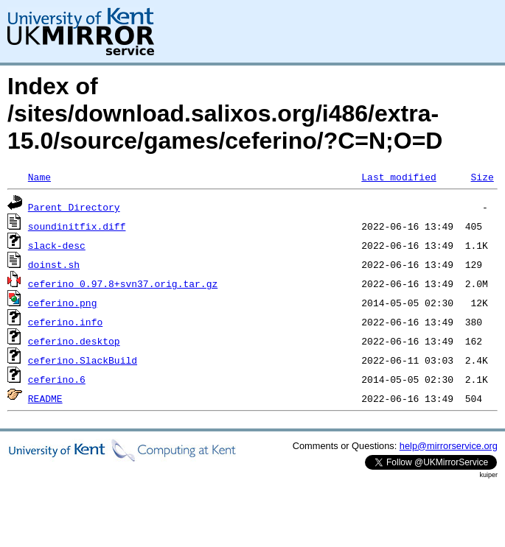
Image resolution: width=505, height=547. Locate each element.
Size (481, 176)
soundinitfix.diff (77, 226)
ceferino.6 (57, 379)
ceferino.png (62, 302)
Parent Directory (74, 206)
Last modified (398, 176)
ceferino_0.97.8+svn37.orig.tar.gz (122, 283)
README (45, 398)
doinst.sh (54, 264)
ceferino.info (65, 321)
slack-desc (57, 245)
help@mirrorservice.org (449, 445)
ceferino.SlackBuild (82, 360)
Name (39, 176)
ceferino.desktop (74, 340)
